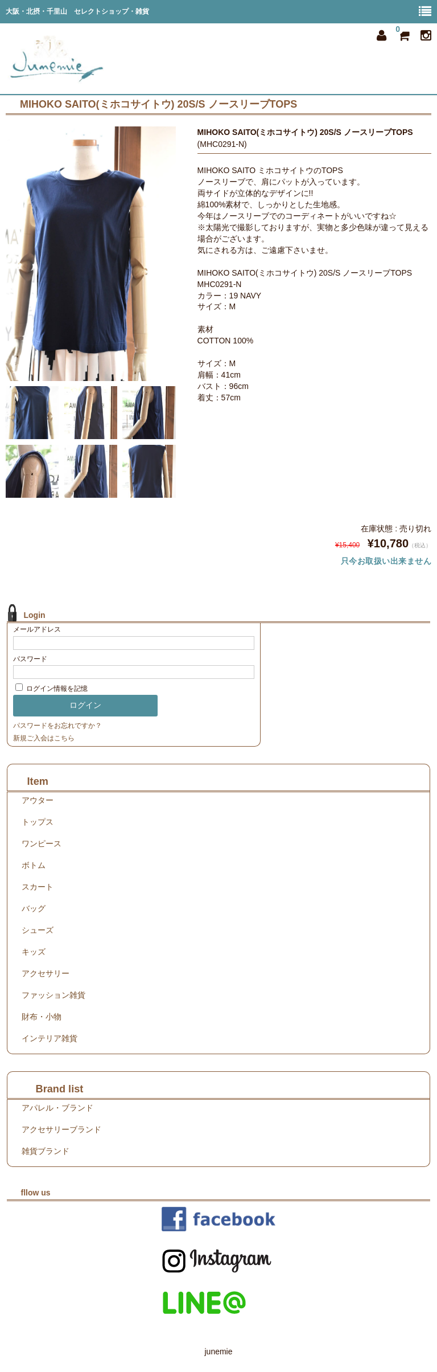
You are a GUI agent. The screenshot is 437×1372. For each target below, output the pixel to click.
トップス (37, 821)
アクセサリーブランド (61, 1129)
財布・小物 (41, 1016)
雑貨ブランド (45, 1151)
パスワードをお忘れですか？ (57, 726)
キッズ (34, 951)
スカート (37, 886)
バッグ (34, 908)
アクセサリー (45, 973)
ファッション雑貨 (53, 995)
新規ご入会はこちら (44, 738)
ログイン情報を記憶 (51, 689)
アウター (37, 800)
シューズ (37, 930)
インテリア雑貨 (49, 1038)
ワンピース (41, 843)
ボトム (34, 865)
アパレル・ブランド (57, 1107)
